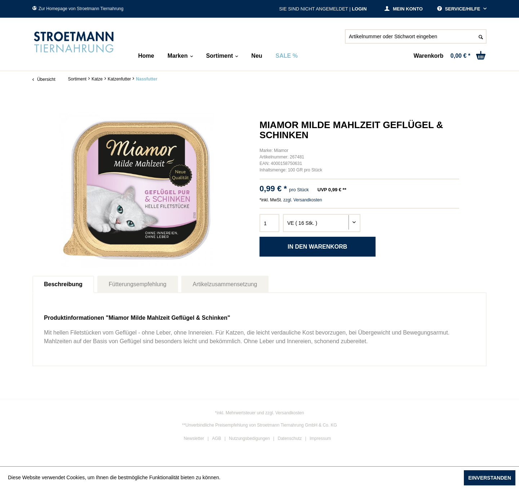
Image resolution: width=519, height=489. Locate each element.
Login (359, 9)
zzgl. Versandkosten (302, 199)
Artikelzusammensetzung (225, 284)
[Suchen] (481, 36)
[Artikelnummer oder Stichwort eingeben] (416, 36)
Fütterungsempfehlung (138, 284)
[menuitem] (416, 39)
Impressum (320, 438)
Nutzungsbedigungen (249, 438)
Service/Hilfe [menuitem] (459, 9)
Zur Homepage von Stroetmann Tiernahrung (77, 8)
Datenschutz (290, 438)
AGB (216, 438)
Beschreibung (63, 284)
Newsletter (194, 438)
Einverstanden (489, 478)
